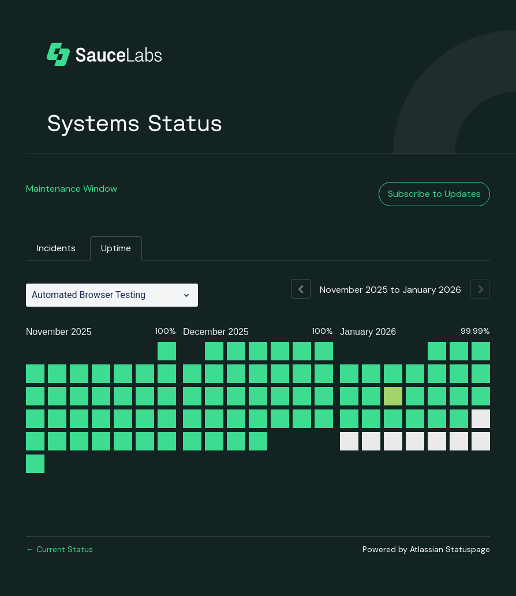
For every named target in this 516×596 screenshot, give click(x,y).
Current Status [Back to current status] (59, 549)
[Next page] (480, 289)
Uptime (116, 248)
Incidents (56, 248)
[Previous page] (301, 289)
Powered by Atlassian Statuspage (426, 549)
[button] (434, 194)
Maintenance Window (71, 188)
